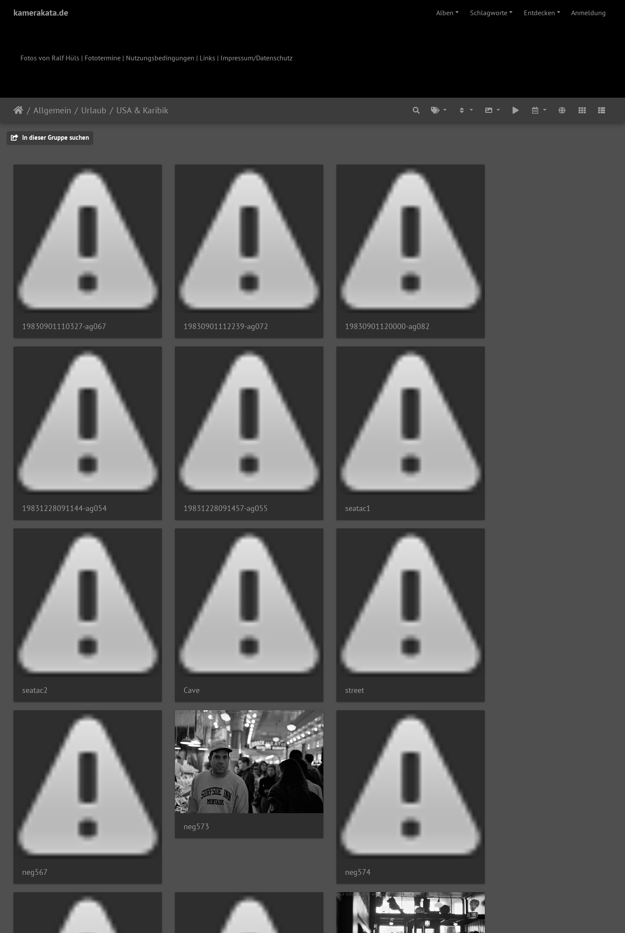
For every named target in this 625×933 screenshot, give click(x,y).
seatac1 (188, 490)
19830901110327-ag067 (64, 317)
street (31, 664)
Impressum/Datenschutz (256, 57)
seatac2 (340, 490)
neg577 (188, 837)
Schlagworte (488, 12)
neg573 (340, 621)
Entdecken (539, 12)
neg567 (188, 664)
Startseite (18, 110)
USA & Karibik (142, 110)
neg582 (340, 794)
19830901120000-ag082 (370, 317)
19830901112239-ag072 (217, 317)
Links (207, 57)
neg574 (493, 664)
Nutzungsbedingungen (160, 57)
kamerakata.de (40, 12)
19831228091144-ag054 (522, 317)
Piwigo (330, 914)
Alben (445, 12)
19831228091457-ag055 (64, 490)
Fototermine (103, 57)
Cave (488, 490)
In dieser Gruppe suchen (50, 137)
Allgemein (52, 110)
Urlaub (93, 110)
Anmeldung (588, 12)
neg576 (35, 837)
